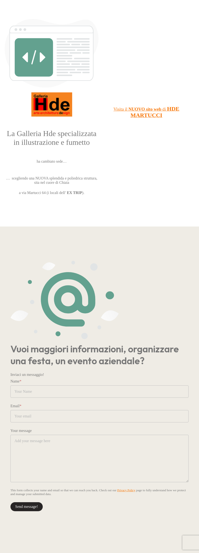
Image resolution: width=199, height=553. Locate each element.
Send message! (26, 507)
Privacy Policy (126, 490)
